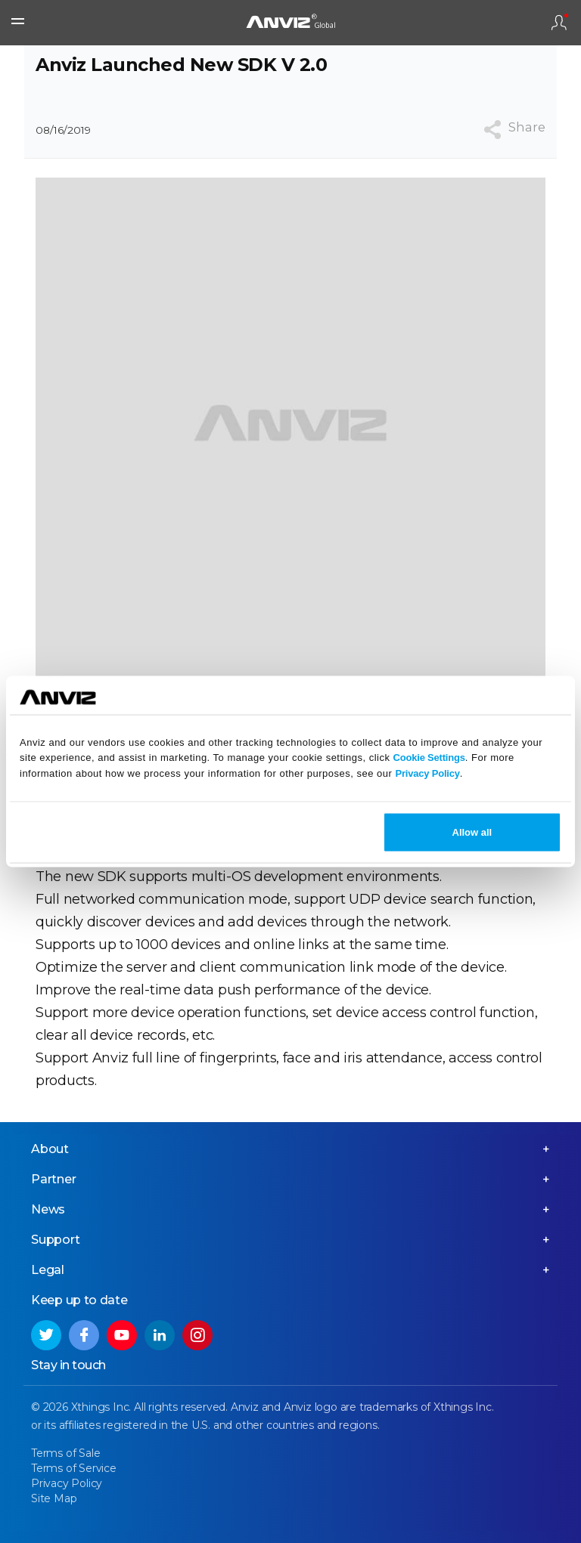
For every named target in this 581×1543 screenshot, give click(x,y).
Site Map (53, 1498)
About (50, 1149)
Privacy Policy (427, 773)
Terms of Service (74, 1468)
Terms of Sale (65, 1453)
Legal (47, 1270)
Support (55, 1239)
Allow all (472, 831)
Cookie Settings (429, 757)
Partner (53, 1179)
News (48, 1209)
